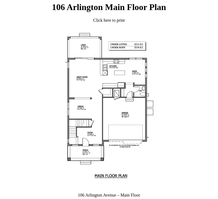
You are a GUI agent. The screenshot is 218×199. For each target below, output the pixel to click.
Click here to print (109, 20)
